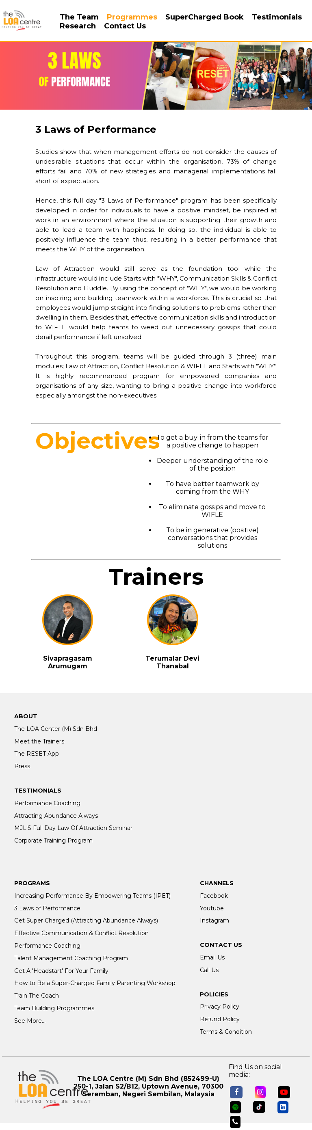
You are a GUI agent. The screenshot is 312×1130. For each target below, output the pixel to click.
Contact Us (125, 26)
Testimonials (277, 17)
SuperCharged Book (204, 17)
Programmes (132, 17)
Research (78, 26)
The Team (79, 17)
